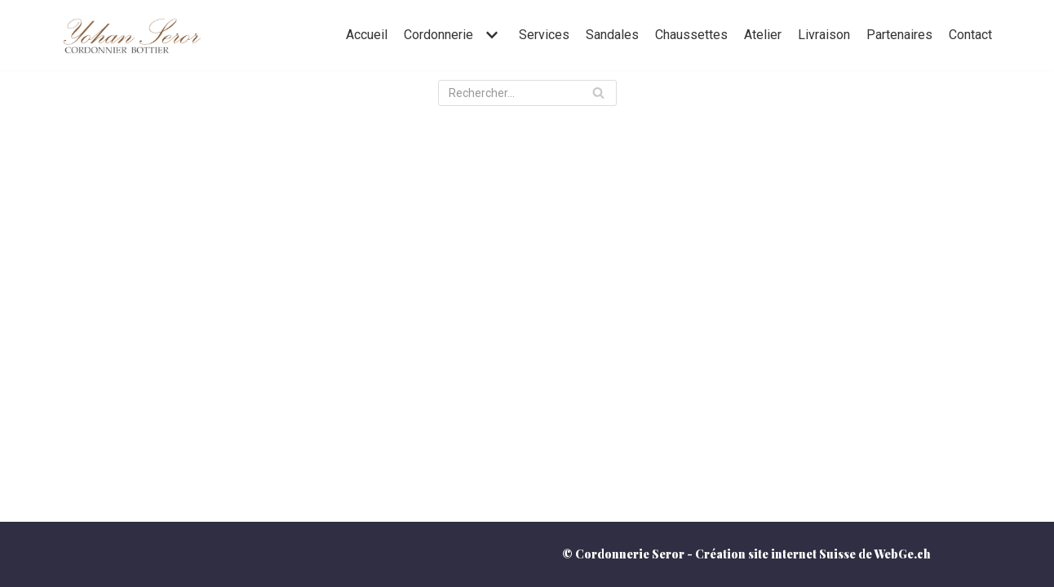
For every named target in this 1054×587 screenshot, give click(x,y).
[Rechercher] (527, 93)
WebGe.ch (902, 554)
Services (544, 34)
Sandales (612, 34)
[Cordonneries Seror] (131, 35)
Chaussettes (691, 34)
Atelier (763, 34)
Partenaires (899, 34)
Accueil (367, 34)
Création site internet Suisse (775, 554)
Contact (970, 34)
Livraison (824, 34)
